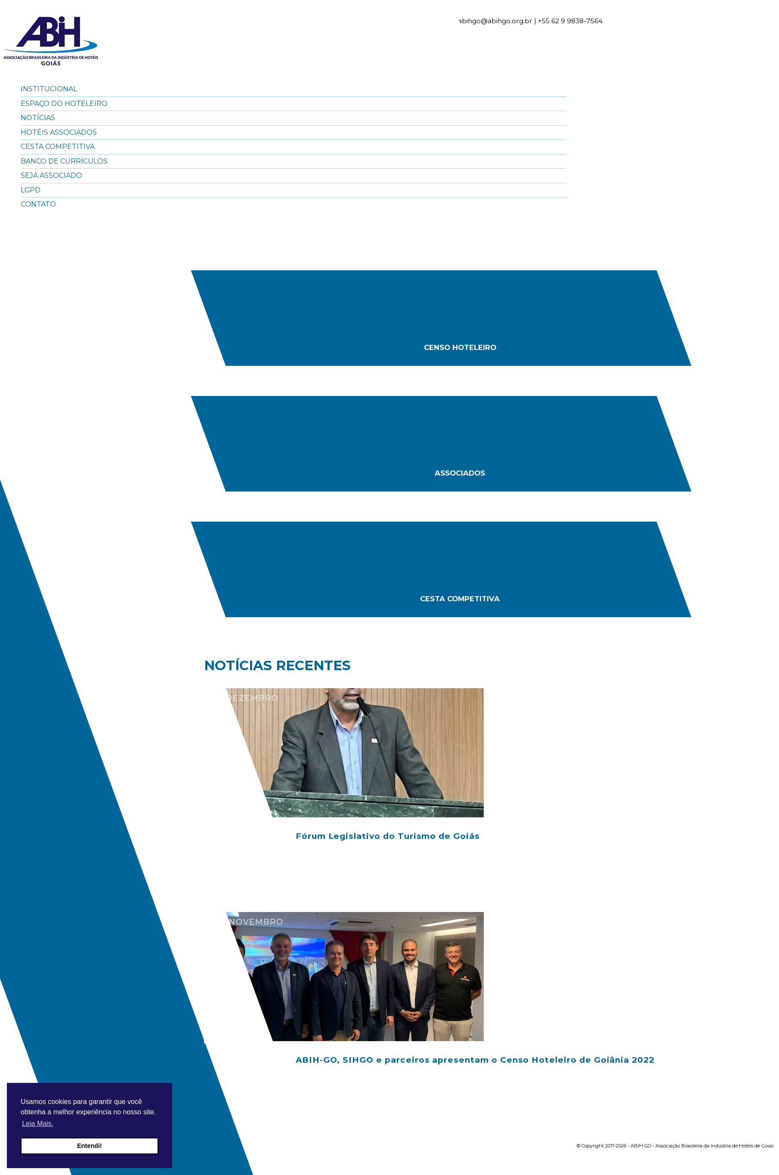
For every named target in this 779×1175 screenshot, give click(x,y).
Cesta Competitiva (58, 146)
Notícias (38, 118)
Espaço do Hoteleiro (64, 103)
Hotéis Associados (59, 132)
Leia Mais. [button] (37, 1123)
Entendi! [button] (89, 1145)
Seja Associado (51, 175)
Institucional (49, 89)
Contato (38, 204)
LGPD (30, 190)
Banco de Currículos (64, 161)
